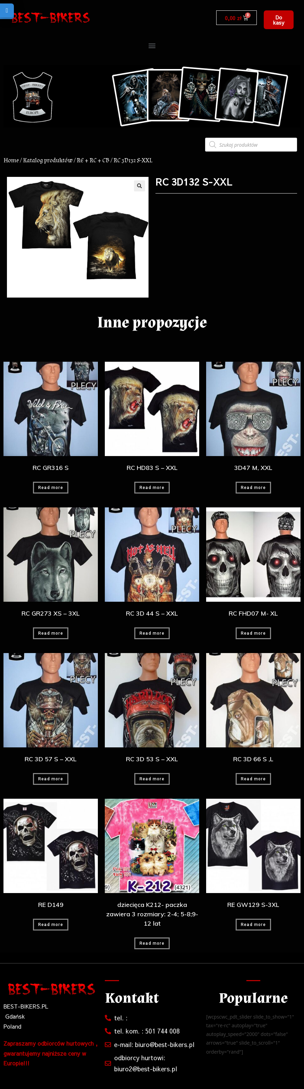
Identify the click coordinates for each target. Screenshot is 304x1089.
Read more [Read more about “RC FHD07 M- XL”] (253, 633)
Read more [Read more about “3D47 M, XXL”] (253, 487)
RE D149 (51, 905)
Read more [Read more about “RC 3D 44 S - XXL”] (152, 633)
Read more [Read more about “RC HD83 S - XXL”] (152, 487)
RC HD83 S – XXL (152, 468)
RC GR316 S (51, 468)
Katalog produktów (48, 160)
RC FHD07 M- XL (253, 613)
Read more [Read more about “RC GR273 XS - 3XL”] (50, 633)
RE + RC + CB (93, 160)
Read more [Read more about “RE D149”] (50, 924)
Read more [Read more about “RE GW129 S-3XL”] (253, 924)
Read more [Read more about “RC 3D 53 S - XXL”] (152, 779)
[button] (278, 19)
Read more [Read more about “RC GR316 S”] (50, 487)
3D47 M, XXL (253, 468)
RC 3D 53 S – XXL (152, 759)
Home (11, 160)
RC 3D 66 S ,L (253, 759)
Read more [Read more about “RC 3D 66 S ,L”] (253, 779)
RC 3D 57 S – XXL (51, 759)
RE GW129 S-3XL (253, 905)
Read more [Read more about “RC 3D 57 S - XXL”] (50, 779)
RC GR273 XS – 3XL (51, 613)
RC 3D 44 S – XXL (152, 613)
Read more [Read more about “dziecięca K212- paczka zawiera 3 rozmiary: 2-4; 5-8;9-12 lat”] (152, 943)
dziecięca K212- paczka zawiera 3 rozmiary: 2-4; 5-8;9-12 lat (152, 914)
